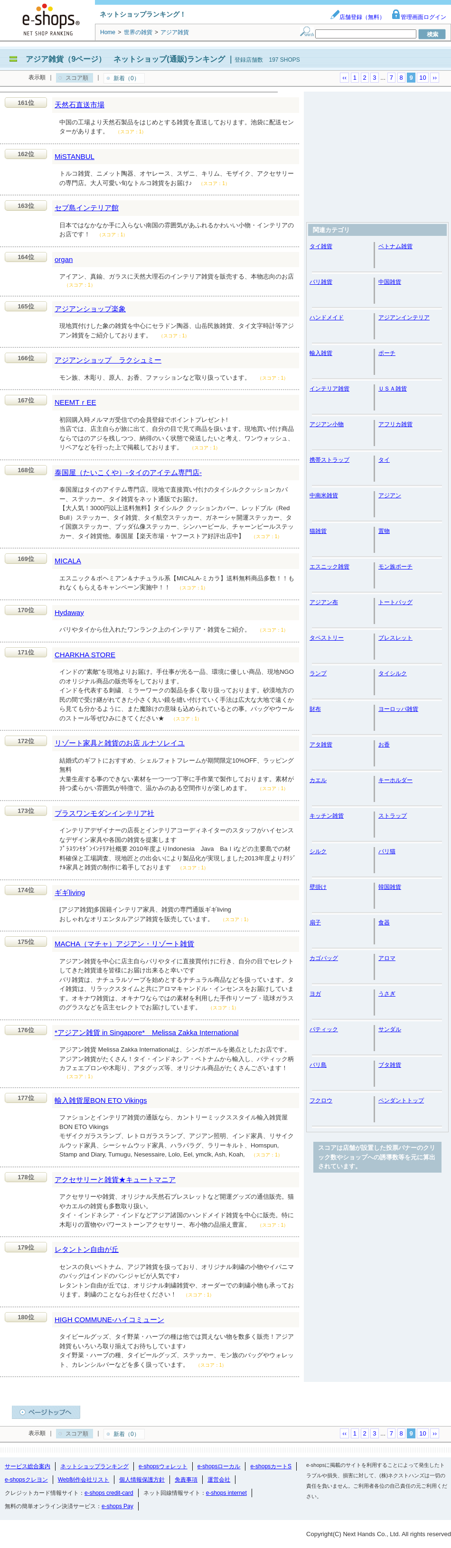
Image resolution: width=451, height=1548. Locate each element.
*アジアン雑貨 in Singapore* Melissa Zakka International (147, 1032)
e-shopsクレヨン (26, 1479)
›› (434, 77)
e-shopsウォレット (163, 1466)
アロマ (386, 958)
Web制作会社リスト (83, 1479)
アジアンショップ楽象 (90, 309)
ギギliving (70, 892)
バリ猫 (386, 851)
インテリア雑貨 (329, 388)
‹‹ (344, 77)
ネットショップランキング (94, 1466)
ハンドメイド (327, 317)
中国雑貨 (389, 282)
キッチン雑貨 (327, 815)
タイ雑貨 (321, 246)
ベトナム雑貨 (395, 246)
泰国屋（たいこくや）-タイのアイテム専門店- (128, 472)
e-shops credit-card (109, 1493)
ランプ (318, 673)
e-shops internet (226, 1493)
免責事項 (186, 1479)
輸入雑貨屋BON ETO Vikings (101, 1100)
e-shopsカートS (270, 1466)
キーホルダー (395, 780)
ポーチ (386, 353)
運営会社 (218, 1479)
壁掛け (318, 887)
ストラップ (392, 815)
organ (64, 259)
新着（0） (126, 78)
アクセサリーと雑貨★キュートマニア (115, 1179)
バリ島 (318, 1065)
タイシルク (392, 673)
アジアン (389, 495)
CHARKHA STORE (85, 655)
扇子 (315, 922)
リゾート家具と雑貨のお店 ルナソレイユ (120, 743)
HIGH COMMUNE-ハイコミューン (109, 1319)
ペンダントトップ (401, 1100)
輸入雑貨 (321, 353)
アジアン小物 (327, 424)
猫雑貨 (318, 531)
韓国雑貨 (389, 887)
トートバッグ (395, 602)
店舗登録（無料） (357, 17)
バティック (324, 1029)
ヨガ (315, 993)
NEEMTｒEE (75, 402)
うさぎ (386, 993)
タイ (384, 460)
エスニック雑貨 (329, 566)
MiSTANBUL (74, 156)
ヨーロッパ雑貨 (398, 709)
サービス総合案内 (27, 1466)
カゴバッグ (324, 958)
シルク (318, 851)
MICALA (68, 561)
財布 (315, 709)
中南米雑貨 (324, 495)
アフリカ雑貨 (395, 424)
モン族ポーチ (395, 566)
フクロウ (321, 1100)
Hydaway (69, 612)
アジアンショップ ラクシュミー (108, 360)
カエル (318, 780)
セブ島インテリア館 (87, 208)
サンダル (389, 1029)
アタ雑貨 (321, 744)
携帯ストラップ (329, 460)
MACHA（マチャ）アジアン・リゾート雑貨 (124, 944)
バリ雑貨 (321, 282)
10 (422, 77)
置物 (384, 531)
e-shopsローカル (219, 1466)
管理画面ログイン (418, 17)
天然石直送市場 (79, 105)
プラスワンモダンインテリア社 (104, 813)
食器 (384, 922)
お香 (384, 744)
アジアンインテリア (404, 317)
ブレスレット (395, 637)
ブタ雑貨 (389, 1065)
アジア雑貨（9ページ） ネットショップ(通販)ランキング (125, 59)
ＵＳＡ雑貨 (392, 388)
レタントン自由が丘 (87, 1249)
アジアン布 (324, 602)
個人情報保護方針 (142, 1479)
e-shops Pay (117, 1506)
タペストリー (327, 637)
